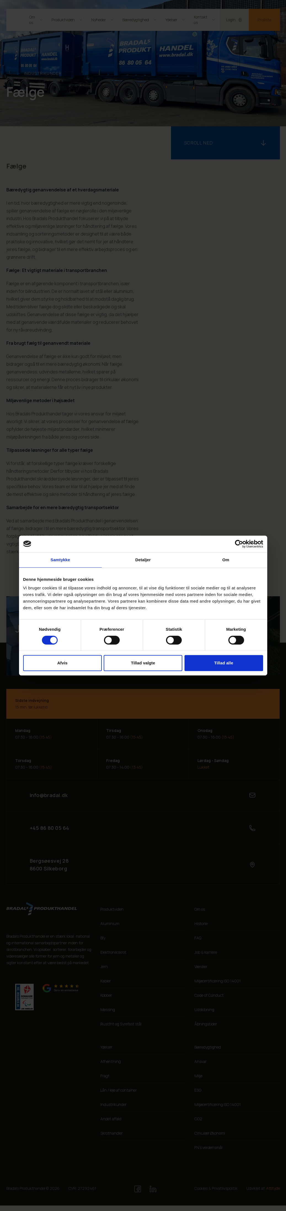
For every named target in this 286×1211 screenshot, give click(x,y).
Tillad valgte (143, 663)
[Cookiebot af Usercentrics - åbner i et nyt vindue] (239, 544)
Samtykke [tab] (60, 559)
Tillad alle (223, 663)
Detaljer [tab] (143, 559)
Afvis (62, 663)
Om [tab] (225, 559)
